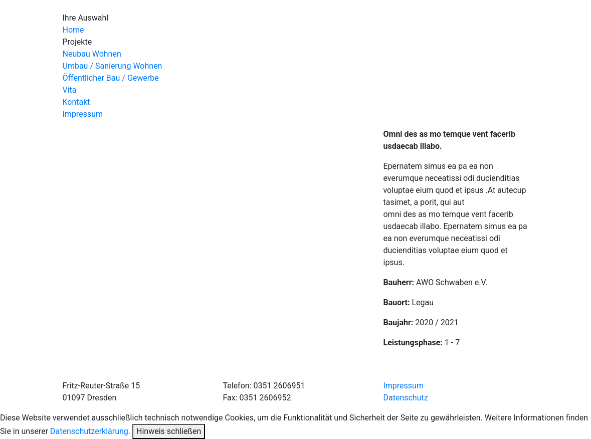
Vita (70, 90)
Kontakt (76, 102)
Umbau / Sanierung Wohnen (112, 66)
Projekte (77, 42)
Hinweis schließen (168, 431)
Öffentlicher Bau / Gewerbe (111, 78)
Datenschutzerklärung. (90, 431)
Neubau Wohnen (92, 54)
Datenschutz (405, 397)
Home (73, 30)
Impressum (83, 114)
